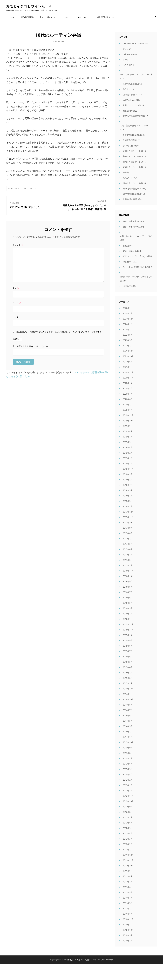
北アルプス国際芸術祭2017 (135, 116)
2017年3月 (128, 554)
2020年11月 (128, 377)
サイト (16, 317)
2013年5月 (128, 769)
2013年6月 (128, 763)
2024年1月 (128, 324)
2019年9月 (128, 426)
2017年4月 (128, 549)
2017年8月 (128, 533)
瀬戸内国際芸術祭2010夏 (134, 188)
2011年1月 (128, 913)
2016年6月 (128, 597)
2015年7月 (128, 651)
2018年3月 (128, 501)
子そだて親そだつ (47, 17)
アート (12, 17)
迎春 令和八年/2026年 (133, 221)
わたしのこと (129, 89)
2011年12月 (128, 854)
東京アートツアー (131, 177)
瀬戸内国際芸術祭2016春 (134, 193)
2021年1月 (128, 367)
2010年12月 (128, 919)
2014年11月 (128, 694)
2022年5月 (128, 340)
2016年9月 (128, 581)
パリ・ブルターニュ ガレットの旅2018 (136, 76)
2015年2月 (128, 678)
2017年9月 (128, 527)
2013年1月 (128, 785)
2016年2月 (128, 613)
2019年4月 (128, 447)
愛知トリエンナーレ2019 (134, 167)
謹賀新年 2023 (130, 261)
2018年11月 (128, 468)
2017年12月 (128, 511)
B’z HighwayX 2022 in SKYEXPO (137, 267)
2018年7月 (128, 485)
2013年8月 (128, 753)
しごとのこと (66, 17)
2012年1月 (128, 849)
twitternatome (130, 54)
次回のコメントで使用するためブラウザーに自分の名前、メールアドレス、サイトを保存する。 (60, 331)
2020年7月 (128, 393)
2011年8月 (128, 876)
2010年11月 (128, 924)
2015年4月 (128, 667)
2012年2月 (128, 844)
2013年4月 (128, 774)
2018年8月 (128, 479)
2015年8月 (128, 645)
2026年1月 (128, 308)
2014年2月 (128, 731)
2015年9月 (128, 640)
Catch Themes (107, 960)
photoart (127, 48)
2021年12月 (128, 351)
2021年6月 (128, 361)
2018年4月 (128, 495)
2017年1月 (128, 565)
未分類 (126, 172)
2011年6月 (128, 887)
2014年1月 (128, 737)
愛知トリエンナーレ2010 (134, 151)
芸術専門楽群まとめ (105, 17)
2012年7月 (128, 817)
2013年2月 (128, 779)
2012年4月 (128, 833)
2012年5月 (128, 828)
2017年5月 (128, 544)
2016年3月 (128, 608)
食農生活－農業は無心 (133, 199)
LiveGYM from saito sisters (135, 43)
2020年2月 (128, 404)
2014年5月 (128, 720)
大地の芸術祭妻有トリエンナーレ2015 (135, 127)
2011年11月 (128, 860)
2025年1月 (128, 313)
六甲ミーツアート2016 (133, 105)
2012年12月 (128, 790)
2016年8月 (128, 586)
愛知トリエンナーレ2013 (134, 156)
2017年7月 (128, 538)
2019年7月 (128, 436)
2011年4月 (128, 897)
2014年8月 (128, 704)
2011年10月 (128, 865)
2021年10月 (128, 356)
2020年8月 (128, 388)
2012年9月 (128, 806)
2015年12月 (128, 624)
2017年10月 (128, 522)
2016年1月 (128, 619)
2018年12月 (128, 463)
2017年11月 (128, 517)
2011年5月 (128, 892)
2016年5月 (128, 602)
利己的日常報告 (27, 17)
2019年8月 (128, 431)
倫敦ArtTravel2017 (131, 100)
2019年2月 (128, 452)
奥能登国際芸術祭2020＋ (134, 135)
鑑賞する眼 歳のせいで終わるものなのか (136, 278)
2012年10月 (128, 801)
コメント (18, 245)
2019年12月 (128, 415)
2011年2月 (128, 908)
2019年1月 (128, 458)
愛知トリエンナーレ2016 (134, 161)
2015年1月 (128, 683)
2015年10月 (128, 635)
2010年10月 (128, 930)
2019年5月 (128, 442)
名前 (16, 288)
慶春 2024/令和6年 (132, 251)
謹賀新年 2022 (129, 286)
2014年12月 (128, 688)
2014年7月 (128, 710)
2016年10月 (128, 576)
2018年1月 (128, 506)
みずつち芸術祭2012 (132, 83)
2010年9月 (128, 935)
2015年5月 (128, 661)
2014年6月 (128, 715)
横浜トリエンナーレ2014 (134, 183)
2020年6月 (128, 399)
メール (17, 302)
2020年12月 (128, 372)
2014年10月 (128, 699)
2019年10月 (128, 420)
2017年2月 (128, 560)
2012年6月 (128, 822)
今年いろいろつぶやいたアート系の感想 (136, 238)
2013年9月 (128, 747)
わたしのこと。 (84, 17)
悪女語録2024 (129, 245)
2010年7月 (128, 940)
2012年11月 (128, 795)
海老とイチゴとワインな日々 (29, 6)
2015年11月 (128, 629)
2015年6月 (128, 656)
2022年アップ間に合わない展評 (137, 256)
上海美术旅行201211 (132, 94)
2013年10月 (128, 742)
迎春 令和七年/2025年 (133, 226)
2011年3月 (128, 903)
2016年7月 (128, 592)
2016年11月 (128, 570)
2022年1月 (128, 345)
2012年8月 (128, 812)
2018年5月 (128, 490)
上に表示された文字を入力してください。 (32, 346)
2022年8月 (128, 334)
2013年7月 (128, 758)
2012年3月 (128, 838)
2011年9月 (128, 871)
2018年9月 (128, 474)
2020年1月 (128, 409)
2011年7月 (128, 881)
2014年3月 (128, 726)
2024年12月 (128, 318)
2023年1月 (128, 329)
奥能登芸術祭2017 (131, 140)
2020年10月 (128, 383)
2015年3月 (128, 672)
